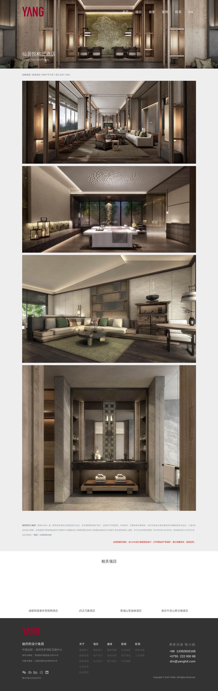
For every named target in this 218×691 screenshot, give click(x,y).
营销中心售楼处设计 (68, 530)
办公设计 (98, 661)
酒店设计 (98, 650)
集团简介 (84, 650)
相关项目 (109, 562)
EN (190, 12)
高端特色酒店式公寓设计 (104, 530)
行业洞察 (126, 661)
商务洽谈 (140, 650)
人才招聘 (140, 655)
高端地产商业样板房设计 (48, 530)
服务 (152, 12)
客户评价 (112, 661)
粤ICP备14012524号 (31, 678)
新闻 (165, 12)
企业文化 (84, 666)
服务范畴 (112, 650)
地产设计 (98, 655)
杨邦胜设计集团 (29, 525)
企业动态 (126, 650)
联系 (178, 12)
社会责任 (84, 672)
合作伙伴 (112, 655)
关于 (125, 12)
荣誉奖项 (84, 661)
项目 (139, 12)
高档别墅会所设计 (85, 530)
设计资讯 (126, 655)
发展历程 (84, 655)
